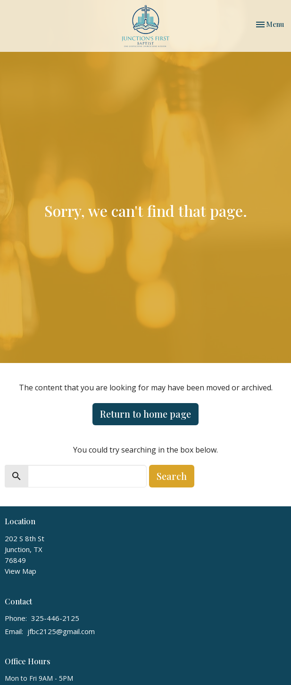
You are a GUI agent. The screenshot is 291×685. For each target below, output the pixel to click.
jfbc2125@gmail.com (61, 631)
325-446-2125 (55, 618)
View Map (20, 571)
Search (172, 476)
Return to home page (145, 413)
